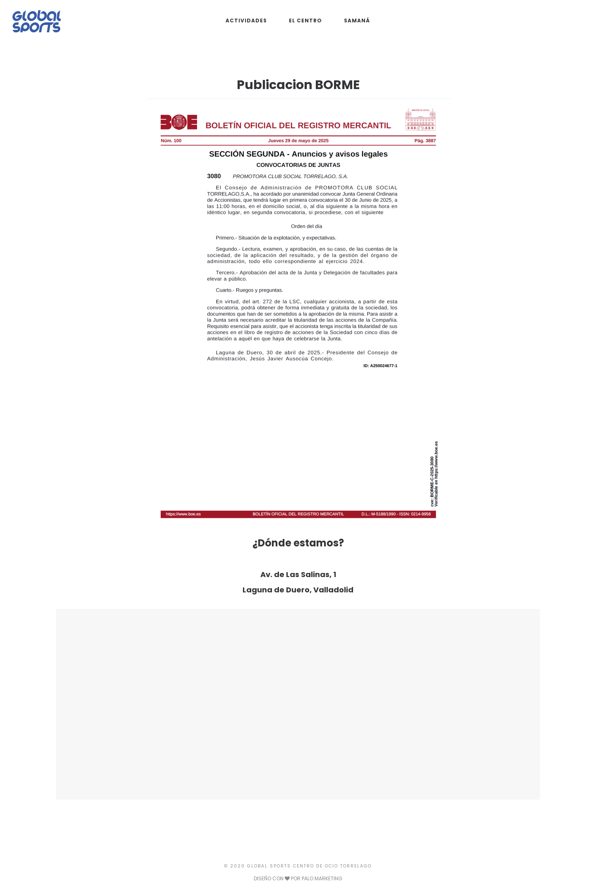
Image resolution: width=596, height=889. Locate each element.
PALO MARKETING (322, 878)
